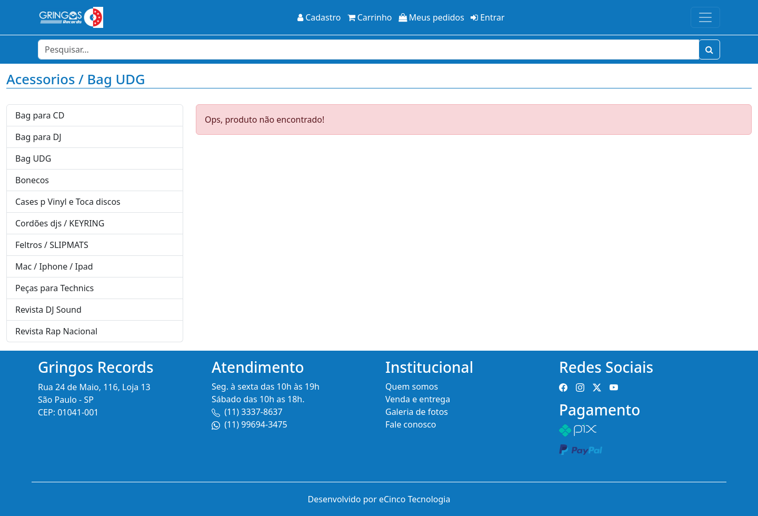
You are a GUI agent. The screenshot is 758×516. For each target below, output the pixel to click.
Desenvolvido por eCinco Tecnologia (379, 499)
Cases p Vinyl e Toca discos (68, 201)
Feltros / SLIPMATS (51, 245)
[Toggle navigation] (705, 17)
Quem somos (411, 386)
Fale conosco (410, 424)
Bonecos (32, 180)
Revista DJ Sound (48, 309)
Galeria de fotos (416, 412)
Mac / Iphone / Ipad (54, 266)
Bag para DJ (38, 137)
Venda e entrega (417, 399)
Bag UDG (33, 158)
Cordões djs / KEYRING (59, 223)
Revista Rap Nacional (56, 331)
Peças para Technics (54, 288)
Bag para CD (39, 115)
